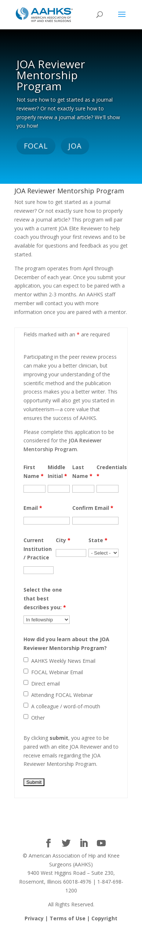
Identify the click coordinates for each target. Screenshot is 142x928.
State (98, 540)
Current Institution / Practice (37, 549)
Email (32, 507)
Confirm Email (92, 507)
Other (38, 717)
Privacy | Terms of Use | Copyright (71, 918)
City (63, 540)
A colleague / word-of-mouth (65, 706)
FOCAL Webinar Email (57, 672)
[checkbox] (25, 659)
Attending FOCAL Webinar (62, 694)
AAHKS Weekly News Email (63, 660)
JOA (75, 146)
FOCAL (36, 146)
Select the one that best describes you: (44, 598)
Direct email (45, 683)
